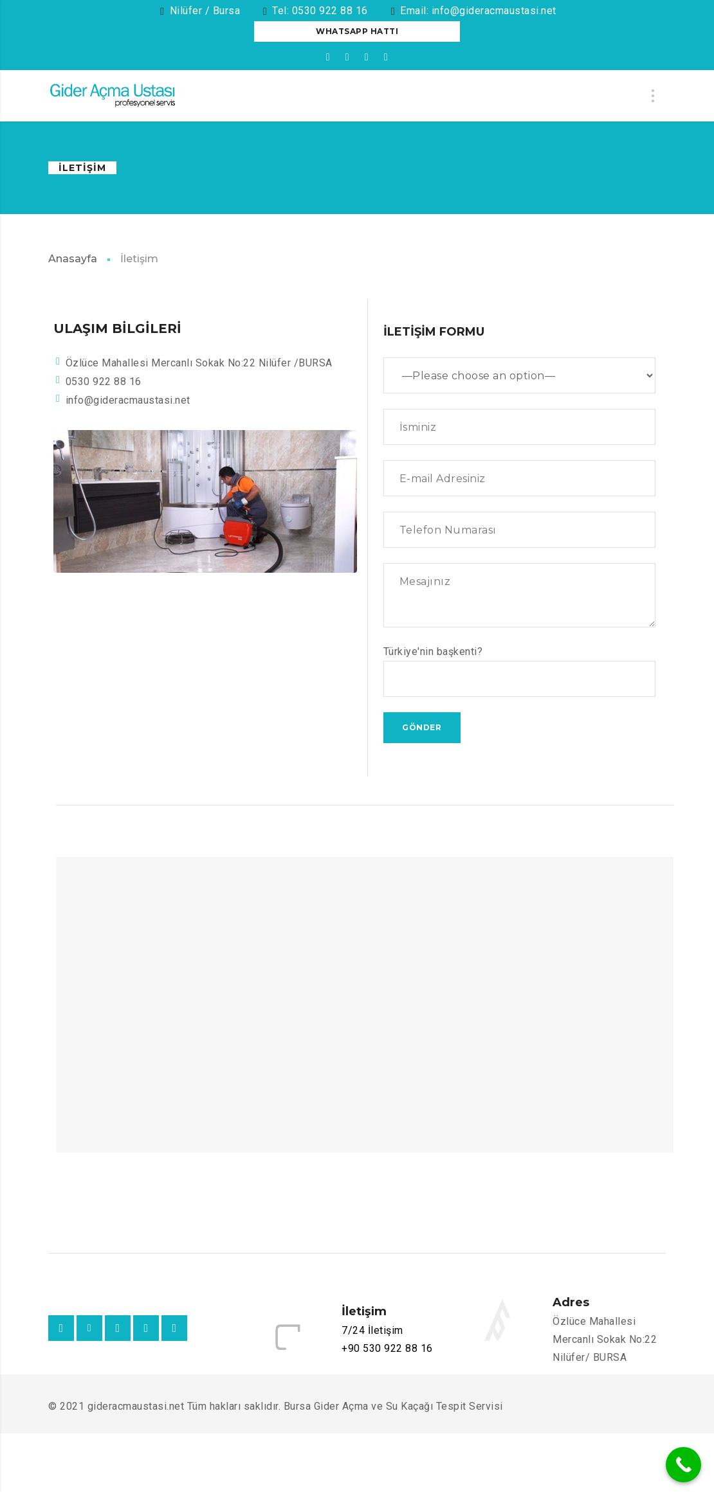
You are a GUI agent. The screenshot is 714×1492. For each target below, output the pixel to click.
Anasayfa (72, 259)
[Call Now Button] (683, 1464)
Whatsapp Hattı (357, 31)
